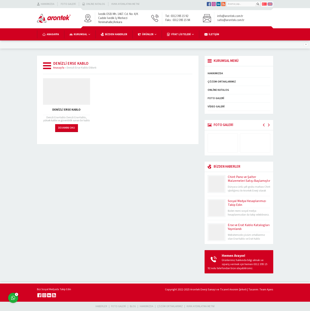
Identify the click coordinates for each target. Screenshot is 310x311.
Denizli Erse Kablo (66, 110)
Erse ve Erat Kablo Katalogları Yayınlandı (249, 227)
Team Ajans (266, 290)
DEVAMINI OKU (66, 128)
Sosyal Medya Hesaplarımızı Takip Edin (247, 203)
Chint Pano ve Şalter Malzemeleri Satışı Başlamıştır (249, 179)
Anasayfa (58, 68)
